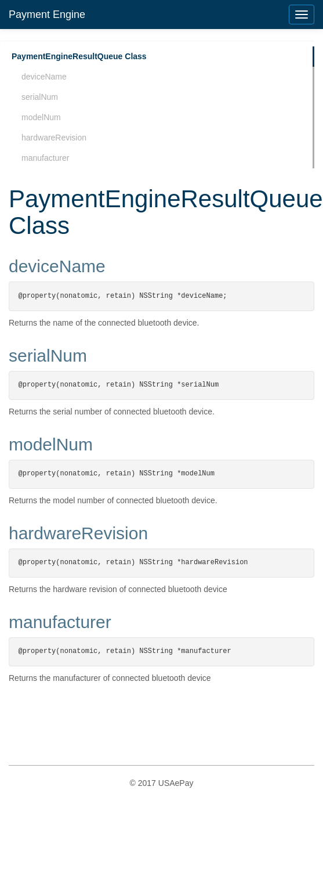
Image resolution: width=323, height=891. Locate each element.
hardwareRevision (53, 137)
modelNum (41, 117)
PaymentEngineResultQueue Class (79, 56)
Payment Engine (47, 14)
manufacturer (45, 158)
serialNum (39, 97)
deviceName (44, 76)
